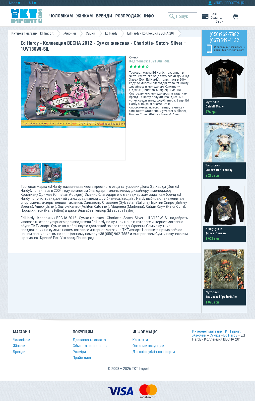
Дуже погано (131, 66)
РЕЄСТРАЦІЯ (235, 3)
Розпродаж (128, 15)
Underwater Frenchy (218, 170)
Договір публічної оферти (153, 352)
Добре (143, 66)
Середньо (139, 66)
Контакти (140, 340)
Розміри (79, 352)
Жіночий (70, 33)
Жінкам (84, 15)
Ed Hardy (111, 33)
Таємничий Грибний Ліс (221, 297)
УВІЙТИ (218, 3)
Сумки (90, 33)
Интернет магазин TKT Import (32, 33)
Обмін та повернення (90, 346)
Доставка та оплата (89, 340)
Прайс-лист (82, 358)
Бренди (104, 15)
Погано (135, 66)
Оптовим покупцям (148, 346)
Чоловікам (61, 15)
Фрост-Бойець (215, 233)
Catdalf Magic (214, 106)
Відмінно (147, 66)
